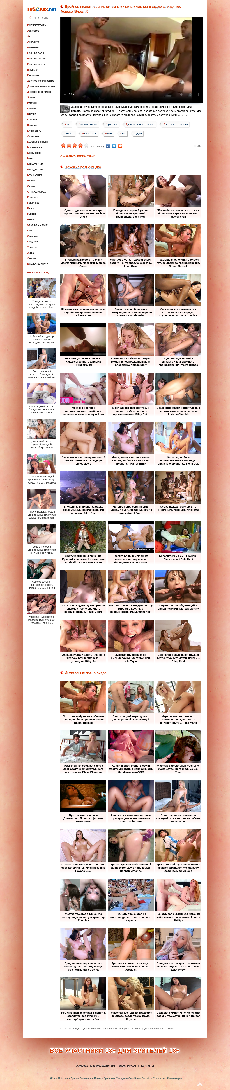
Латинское (33, 133)
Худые (30, 249)
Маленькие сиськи (37, 138)
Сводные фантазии (37, 222)
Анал (30, 33)
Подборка (32, 194)
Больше (185, 115)
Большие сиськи (36, 55)
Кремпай (32, 122)
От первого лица (36, 188)
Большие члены (36, 61)
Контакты (147, 1065)
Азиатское (33, 27)
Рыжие (31, 216)
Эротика (31, 255)
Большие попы (35, 50)
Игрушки (32, 100)
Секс (30, 227)
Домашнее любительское (41, 83)
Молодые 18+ (35, 166)
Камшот (31, 105)
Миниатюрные (35, 161)
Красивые (32, 116)
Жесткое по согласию (39, 89)
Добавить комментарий (79, 155)
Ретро (30, 205)
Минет (30, 155)
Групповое (33, 72)
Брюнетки (32, 66)
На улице (32, 177)
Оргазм (31, 183)
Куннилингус (34, 127)
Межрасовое (34, 150)
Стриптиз (32, 233)
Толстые (32, 244)
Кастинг (31, 111)
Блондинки (33, 44)
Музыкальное (34, 172)
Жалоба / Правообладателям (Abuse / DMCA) (106, 1065)
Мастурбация (34, 144)
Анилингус (33, 39)
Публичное (33, 199)
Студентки (32, 238)
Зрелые (31, 94)
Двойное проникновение (40, 77)
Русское (31, 211)
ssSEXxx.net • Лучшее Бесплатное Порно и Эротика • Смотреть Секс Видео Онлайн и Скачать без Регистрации (118, 1078)
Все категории (37, 22)
